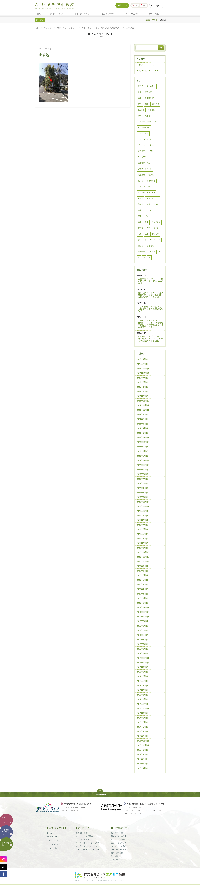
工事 (146, 233)
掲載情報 (141, 251)
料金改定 (151, 109)
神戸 (139, 104)
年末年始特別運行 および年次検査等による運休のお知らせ (151, 309)
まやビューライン (56, 14)
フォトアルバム (132, 14)
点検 (139, 233)
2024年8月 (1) (143, 419)
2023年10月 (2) (143, 442)
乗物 (146, 104)
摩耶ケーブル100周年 (146, 98)
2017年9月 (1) (143, 713)
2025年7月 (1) (143, 377)
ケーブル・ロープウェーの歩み (88, 849)
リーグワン (142, 157)
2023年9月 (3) (143, 446)
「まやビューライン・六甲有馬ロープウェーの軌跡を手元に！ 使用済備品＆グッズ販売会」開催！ (151, 323)
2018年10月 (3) (143, 662)
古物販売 (148, 92)
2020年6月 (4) (143, 579)
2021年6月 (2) (143, 529)
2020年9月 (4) (143, 566)
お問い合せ (122, 5)
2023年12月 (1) (143, 437)
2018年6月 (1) (143, 680)
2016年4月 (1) (143, 768)
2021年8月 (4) (143, 520)
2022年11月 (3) (143, 465)
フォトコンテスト (145, 139)
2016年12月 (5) (143, 740)
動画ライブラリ (108, 14)
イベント (151, 251)
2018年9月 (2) (143, 667)
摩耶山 (140, 210)
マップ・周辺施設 (82, 839)
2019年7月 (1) (143, 630)
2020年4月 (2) (143, 589)
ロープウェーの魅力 (118, 846)
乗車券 (147, 115)
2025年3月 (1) (143, 391)
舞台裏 (156, 228)
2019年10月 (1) (143, 616)
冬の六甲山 (151, 86)
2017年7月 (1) (143, 722)
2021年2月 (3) (143, 547)
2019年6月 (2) (143, 634)
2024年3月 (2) (143, 432)
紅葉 (152, 145)
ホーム (49, 832)
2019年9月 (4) (143, 621)
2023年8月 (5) (143, 451)
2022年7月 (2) (143, 478)
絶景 (139, 92)
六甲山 (151, 151)
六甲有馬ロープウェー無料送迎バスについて (101, 28)
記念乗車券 (151, 180)
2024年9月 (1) (143, 414)
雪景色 (140, 86)
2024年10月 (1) (143, 409)
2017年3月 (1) (143, 736)
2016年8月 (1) (143, 754)
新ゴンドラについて (118, 842)
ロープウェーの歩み (118, 849)
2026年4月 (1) (143, 359)
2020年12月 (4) (143, 552)
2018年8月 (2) (143, 671)
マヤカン (141, 186)
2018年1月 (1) (143, 699)
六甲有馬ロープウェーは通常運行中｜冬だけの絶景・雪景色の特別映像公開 (150, 295)
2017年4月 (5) (143, 731)
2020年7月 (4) (143, 575)
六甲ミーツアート (145, 121)
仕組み (140, 245)
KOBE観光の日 (143, 127)
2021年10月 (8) (143, 510)
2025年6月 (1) (143, 382)
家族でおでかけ (153, 198)
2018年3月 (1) (143, 690)
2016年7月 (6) (143, 759)
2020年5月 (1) (143, 584)
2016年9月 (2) (143, 749)
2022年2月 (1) (143, 497)
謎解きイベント (153, 204)
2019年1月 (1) (143, 648)
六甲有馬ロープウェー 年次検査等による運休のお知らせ (150, 281)
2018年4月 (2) (143, 685)
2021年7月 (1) (143, 524)
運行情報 (150, 245)
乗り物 (140, 228)
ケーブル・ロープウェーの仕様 (88, 846)
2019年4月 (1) (143, 639)
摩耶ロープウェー (145, 216)
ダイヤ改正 (142, 145)
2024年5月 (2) (143, 423)
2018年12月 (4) (143, 653)
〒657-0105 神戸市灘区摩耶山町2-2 (77, 804)
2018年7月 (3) (143, 676)
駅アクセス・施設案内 (84, 836)
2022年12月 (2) (143, 460)
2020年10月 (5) (143, 561)
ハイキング (156, 222)
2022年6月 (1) (143, 483)
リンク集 (114, 856)
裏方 (148, 228)
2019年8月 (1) (143, 625)
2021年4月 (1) (143, 538)
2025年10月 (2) (143, 373)
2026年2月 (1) (143, 363)
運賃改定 (155, 104)
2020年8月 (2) (143, 570)
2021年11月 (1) (143, 506)
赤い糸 (151, 174)
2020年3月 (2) (143, 593)
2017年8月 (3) (143, 717)
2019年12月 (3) (143, 607)
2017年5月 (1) (143, 726)
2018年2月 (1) (143, 694)
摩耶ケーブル (143, 222)
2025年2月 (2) (143, 396)
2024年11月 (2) (143, 405)
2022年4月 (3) (143, 487)
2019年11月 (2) (143, 612)
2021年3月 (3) (143, 543)
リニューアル (155, 239)
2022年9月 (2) (143, 474)
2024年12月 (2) (143, 400)
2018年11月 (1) (143, 657)
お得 (139, 115)
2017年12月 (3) (143, 703)
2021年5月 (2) (143, 533)
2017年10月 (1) (143, 708)
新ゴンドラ (142, 239)
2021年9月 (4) (143, 515)
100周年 (141, 109)
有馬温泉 (141, 151)
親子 (150, 186)
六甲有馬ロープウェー (82, 14)
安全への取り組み (53, 844)
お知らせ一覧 (52, 848)
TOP (36, 28)
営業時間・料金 (82, 832)
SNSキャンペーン (145, 168)
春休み (140, 198)
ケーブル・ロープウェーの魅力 (88, 842)
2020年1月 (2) (143, 602)
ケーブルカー (143, 133)
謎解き (140, 204)
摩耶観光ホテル (144, 163)
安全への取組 (154, 14)
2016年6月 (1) (143, 763)
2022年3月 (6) (143, 492)
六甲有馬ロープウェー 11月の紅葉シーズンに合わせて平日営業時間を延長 (150, 338)
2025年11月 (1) (143, 368)
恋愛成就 (141, 174)
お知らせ (47, 28)
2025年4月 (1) (143, 386)
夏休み (140, 180)
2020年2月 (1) (143, 598)
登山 (157, 121)
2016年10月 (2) (143, 745)
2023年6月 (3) (143, 455)
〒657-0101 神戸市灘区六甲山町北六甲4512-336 (145, 804)
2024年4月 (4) (143, 428)
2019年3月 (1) (143, 644)
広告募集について (118, 859)
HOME (39, 14)
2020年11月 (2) (143, 556)
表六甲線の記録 (117, 853)
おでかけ (150, 210)
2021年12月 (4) (143, 501)
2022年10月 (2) (143, 469)
